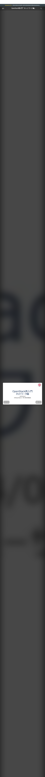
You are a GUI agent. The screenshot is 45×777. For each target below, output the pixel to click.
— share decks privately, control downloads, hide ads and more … (22, 5)
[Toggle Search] (41, 8)
